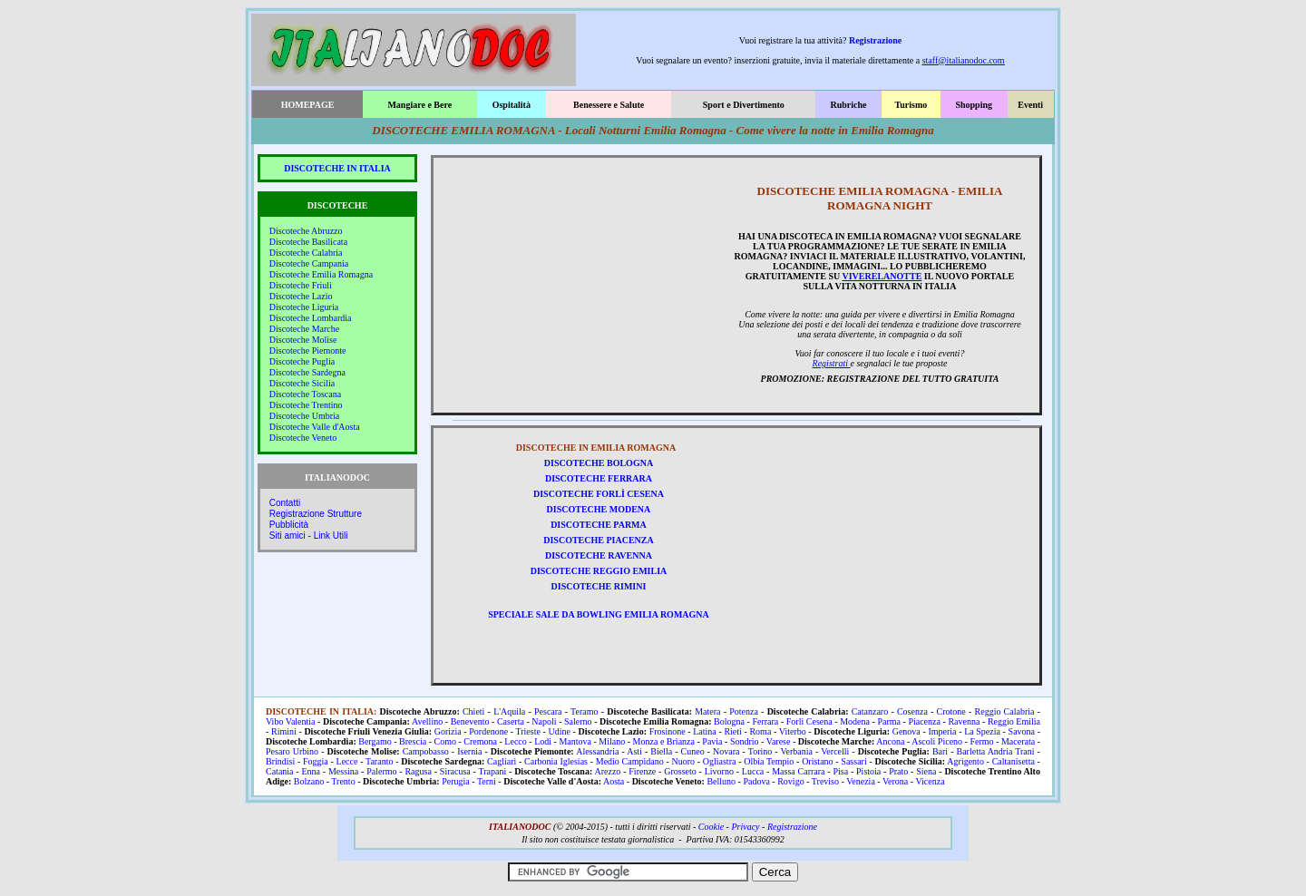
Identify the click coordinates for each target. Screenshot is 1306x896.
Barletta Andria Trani (996, 751)
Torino (760, 751)
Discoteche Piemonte (307, 350)
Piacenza (924, 721)
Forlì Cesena (809, 721)
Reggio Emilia (1014, 721)
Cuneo (693, 751)
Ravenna (964, 721)
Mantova (575, 741)
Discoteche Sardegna (307, 372)
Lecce (347, 761)
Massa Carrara (798, 771)
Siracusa (455, 771)
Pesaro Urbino (292, 751)
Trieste (528, 731)
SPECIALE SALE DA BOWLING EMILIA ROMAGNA (598, 614)
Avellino (427, 721)
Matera (707, 711)
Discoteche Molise (303, 340)
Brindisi (280, 761)
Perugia (456, 781)
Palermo (381, 771)
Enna (310, 771)
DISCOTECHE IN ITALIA (337, 168)
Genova (906, 731)
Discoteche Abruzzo (306, 231)
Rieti (732, 731)
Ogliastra (719, 761)
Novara (726, 751)
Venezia (860, 781)
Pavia (712, 741)
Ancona (890, 741)
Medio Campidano (630, 761)
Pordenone (488, 731)
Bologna (729, 721)
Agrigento (965, 761)
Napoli (543, 721)
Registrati (832, 363)
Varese (778, 741)
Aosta (613, 781)
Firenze (642, 771)
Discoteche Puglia (302, 361)
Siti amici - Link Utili (308, 536)
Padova (756, 781)
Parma (889, 721)
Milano (612, 741)
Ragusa (417, 771)
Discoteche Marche (304, 329)
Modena (855, 721)
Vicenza (929, 781)
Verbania (796, 751)
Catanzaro (870, 711)
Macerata (1018, 741)
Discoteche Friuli (300, 285)
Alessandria (597, 751)
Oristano (817, 761)
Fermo (981, 741)
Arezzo (608, 771)
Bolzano (309, 781)
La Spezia (982, 731)
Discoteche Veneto (303, 438)
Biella (661, 751)
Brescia (412, 741)
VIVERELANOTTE (882, 276)
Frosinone (667, 731)
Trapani (492, 771)
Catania (280, 771)
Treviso (825, 781)
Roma (760, 731)
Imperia (942, 731)
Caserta (510, 721)
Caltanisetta (1013, 761)
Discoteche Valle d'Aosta (314, 427)
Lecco (515, 741)
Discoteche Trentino (306, 405)
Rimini (284, 731)
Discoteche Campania (308, 263)
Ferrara (765, 721)
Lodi (542, 741)
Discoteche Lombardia (310, 318)
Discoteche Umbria (304, 416)
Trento (343, 781)
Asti (634, 751)
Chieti (473, 711)
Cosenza (912, 711)
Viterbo (792, 731)
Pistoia (868, 771)
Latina (704, 731)
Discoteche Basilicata (308, 242)
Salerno (578, 721)
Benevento (470, 721)
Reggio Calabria (1005, 711)
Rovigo (790, 781)
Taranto (379, 761)
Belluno (721, 781)
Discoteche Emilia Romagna (321, 274)
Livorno (719, 771)
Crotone (951, 711)
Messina (343, 771)
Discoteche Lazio (301, 296)
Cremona (480, 741)
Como (444, 741)
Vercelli (835, 751)
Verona (895, 781)
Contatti (284, 503)
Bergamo (374, 741)
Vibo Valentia (291, 721)
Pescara (548, 711)
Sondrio (744, 741)
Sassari (853, 761)
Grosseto (680, 771)
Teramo (584, 711)
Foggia (315, 761)
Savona (1022, 731)
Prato (898, 771)
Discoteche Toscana (305, 394)
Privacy (745, 827)
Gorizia (448, 731)
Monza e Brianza (664, 741)
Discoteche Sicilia (302, 383)
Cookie (711, 827)
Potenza (743, 711)
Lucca (753, 771)
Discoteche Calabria (306, 253)
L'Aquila (509, 711)
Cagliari (501, 761)
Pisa (840, 771)
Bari (940, 751)
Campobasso (426, 751)
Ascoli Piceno (936, 741)
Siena (926, 771)
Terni (486, 781)
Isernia (469, 751)
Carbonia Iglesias (556, 761)
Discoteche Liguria (303, 307)
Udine (559, 731)
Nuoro (683, 761)
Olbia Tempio (769, 761)
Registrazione (875, 40)
